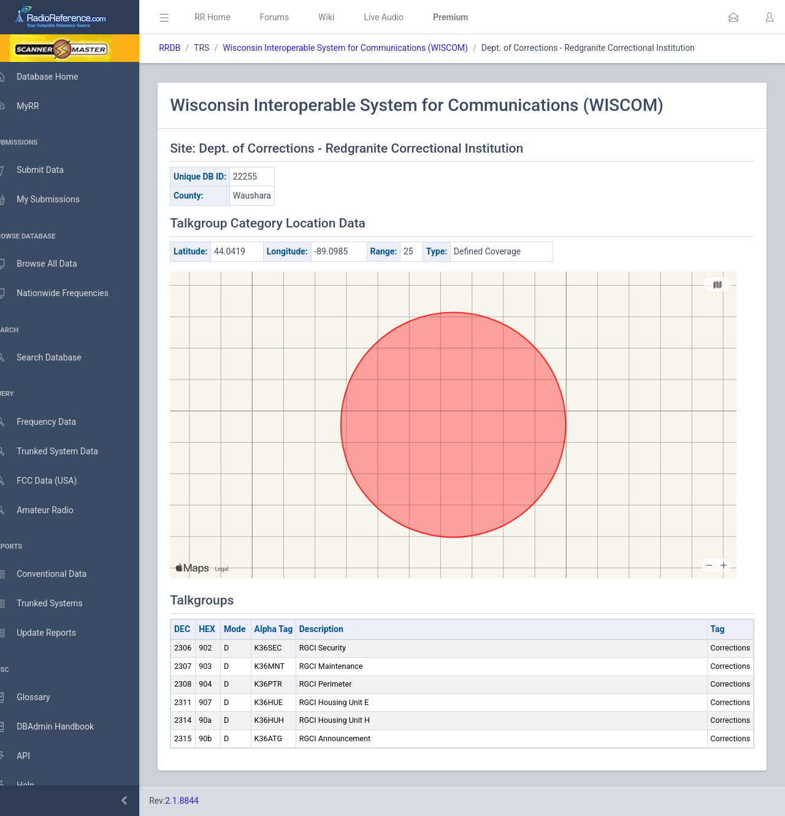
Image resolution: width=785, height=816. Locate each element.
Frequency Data (47, 422)
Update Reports (47, 633)
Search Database (49, 358)
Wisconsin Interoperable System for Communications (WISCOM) (363, 48)
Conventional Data (52, 574)
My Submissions (49, 199)
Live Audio (401, 17)
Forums (292, 17)
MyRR (28, 106)
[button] (733, 17)
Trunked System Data (58, 451)
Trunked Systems (50, 603)
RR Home (230, 17)
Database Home (48, 76)
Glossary (33, 697)
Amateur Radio (45, 510)
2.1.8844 (199, 801)
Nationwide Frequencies (63, 293)
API (24, 756)
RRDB (187, 48)
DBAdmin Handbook (56, 727)
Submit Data (41, 170)
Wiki (344, 17)
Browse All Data (47, 264)
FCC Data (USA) (47, 481)
